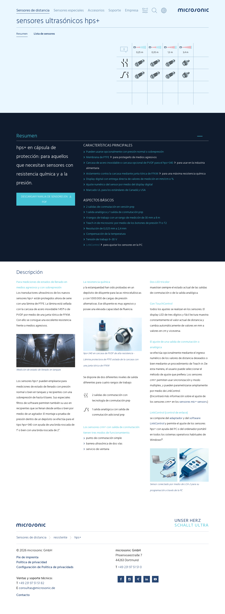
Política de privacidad (31, 562)
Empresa (131, 10)
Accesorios (96, 10)
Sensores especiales (69, 10)
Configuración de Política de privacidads (44, 567)
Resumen (22, 34)
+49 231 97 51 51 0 (130, 567)
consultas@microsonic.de (37, 588)
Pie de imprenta (27, 557)
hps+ (77, 537)
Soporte (114, 10)
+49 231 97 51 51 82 (31, 583)
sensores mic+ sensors (193, 402)
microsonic (30, 526)
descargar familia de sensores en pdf (44, 199)
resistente (60, 537)
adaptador (176, 418)
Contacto (23, 595)
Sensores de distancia (33, 11)
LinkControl (93, 245)
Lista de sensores (44, 34)
